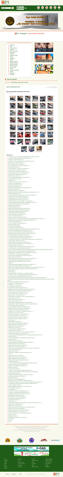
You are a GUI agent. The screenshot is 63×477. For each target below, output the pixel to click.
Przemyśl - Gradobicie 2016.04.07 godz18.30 (17, 223)
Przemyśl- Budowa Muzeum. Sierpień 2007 (16, 398)
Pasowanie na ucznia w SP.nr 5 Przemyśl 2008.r (17, 364)
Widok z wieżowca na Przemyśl (14, 256)
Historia (11, 56)
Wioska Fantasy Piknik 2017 (13, 189)
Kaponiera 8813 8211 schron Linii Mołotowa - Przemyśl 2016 (19, 200)
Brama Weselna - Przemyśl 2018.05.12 (15, 162)
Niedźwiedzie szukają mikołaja (14, 226)
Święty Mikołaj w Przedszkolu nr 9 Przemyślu (16, 417)
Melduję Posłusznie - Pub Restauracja (15, 326)
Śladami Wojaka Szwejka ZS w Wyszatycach (16, 356)
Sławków (10, 262)
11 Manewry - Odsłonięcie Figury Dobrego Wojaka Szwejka (19, 370)
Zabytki (11, 59)
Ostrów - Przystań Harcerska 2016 (14, 215)
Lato (9, 421)
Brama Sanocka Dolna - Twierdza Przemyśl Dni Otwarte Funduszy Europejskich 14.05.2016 (25, 218)
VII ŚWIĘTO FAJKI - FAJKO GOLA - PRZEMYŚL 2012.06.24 (19, 311)
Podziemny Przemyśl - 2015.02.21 (14, 245)
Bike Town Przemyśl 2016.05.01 (14, 221)
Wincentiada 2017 (11, 180)
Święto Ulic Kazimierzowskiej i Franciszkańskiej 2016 (18, 203)
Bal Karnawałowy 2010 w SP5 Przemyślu (16, 343)
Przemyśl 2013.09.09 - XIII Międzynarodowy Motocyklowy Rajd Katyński (22, 274)
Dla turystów (12, 52)
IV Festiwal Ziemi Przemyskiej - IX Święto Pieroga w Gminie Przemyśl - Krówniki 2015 (24, 239)
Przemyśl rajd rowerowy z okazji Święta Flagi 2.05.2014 (18, 261)
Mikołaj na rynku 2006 (12, 415)
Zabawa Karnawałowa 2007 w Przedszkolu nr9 (17, 411)
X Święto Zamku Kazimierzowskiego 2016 (16, 212)
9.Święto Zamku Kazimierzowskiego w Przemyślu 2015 (18, 242)
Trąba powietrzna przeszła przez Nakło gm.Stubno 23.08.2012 (20, 302)
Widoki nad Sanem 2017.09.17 (14, 175)
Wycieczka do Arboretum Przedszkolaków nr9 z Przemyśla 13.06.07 (21, 407)
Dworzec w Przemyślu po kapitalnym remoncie (17, 318)
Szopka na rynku (11, 414)
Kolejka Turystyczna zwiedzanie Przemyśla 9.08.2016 (18, 209)
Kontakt (11, 71)
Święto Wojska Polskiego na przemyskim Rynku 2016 (18, 208)
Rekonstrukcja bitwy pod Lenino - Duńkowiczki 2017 (18, 172)
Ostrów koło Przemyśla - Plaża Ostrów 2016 (16, 214)
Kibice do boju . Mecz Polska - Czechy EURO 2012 (18, 314)
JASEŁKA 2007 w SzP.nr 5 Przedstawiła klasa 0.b (17, 390)
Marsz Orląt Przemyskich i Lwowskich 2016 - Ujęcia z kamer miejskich (21, 195)
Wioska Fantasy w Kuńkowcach (14, 321)
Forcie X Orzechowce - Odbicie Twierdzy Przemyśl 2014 (19, 248)
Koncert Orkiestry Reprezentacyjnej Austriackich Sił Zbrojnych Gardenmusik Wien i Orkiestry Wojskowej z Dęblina (30, 249)
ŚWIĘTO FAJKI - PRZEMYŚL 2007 (15, 404)
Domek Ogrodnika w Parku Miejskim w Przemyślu (17, 323)
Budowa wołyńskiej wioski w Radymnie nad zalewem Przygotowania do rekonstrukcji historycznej (26, 277)
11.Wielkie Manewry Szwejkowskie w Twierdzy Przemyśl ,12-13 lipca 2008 (22, 371)
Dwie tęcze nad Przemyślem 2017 (14, 184)
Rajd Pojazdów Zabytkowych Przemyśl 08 (16, 376)
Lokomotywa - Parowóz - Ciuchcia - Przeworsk (17, 181)
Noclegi (11, 68)
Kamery (5, 463)
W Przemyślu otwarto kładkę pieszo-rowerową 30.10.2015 (19, 230)
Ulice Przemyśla (11, 401)
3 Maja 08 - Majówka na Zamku (14, 384)
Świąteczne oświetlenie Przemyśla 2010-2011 (17, 324)
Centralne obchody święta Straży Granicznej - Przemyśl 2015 (20, 243)
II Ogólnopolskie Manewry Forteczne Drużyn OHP (17, 333)
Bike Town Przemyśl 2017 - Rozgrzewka (16, 190)
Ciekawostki (12, 58)
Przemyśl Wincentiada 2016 (13, 206)
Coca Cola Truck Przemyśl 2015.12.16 (15, 227)
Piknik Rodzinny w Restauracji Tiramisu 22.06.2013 (18, 281)
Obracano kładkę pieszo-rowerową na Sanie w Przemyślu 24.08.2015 (21, 233)
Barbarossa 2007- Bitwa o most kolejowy (16, 408)
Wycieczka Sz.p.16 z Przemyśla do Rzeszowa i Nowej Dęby (19, 290)
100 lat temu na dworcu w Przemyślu (15, 355)
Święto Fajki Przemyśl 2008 (13, 373)
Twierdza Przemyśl (13, 61)
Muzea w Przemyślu (14, 50)
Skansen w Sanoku (12, 339)
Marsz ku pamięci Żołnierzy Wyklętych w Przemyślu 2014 (19, 265)
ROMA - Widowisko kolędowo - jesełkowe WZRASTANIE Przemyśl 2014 (22, 268)
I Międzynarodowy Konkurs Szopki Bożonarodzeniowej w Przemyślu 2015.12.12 (23, 228)
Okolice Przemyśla (13, 64)
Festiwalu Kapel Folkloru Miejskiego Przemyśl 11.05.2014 (19, 259)
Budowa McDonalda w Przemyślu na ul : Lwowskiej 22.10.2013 (20, 273)
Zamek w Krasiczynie (12, 377)
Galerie (5, 462)
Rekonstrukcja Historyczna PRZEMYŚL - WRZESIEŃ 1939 (19, 380)
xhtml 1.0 (42, 474)
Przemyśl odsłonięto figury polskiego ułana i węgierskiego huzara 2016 (21, 202)
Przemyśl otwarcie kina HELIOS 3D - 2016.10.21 (17, 199)
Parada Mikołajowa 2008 (13, 361)
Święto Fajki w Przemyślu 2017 (14, 186)
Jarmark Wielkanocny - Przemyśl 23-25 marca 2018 (18, 168)
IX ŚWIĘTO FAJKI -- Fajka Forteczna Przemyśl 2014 (18, 254)
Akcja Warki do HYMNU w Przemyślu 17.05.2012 (17, 317)
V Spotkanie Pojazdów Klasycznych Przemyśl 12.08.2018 (19, 158)
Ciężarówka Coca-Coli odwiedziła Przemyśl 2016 (17, 196)
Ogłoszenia (6, 460)
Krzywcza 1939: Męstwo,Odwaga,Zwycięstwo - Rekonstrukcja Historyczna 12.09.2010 (24, 334)
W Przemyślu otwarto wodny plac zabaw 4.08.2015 (18, 234)
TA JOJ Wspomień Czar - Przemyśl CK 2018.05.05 (18, 165)
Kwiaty (9, 420)
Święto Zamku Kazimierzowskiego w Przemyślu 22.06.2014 (19, 255)
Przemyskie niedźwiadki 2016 (14, 193)
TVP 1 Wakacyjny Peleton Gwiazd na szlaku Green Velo (19, 237)
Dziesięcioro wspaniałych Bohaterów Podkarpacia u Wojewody (20, 342)
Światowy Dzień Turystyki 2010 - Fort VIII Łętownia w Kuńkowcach (21, 331)
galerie (6, 82)
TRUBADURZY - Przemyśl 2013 (14, 284)
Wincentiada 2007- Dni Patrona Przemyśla (16, 396)
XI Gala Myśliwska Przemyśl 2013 (14, 286)
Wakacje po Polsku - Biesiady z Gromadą (16, 346)
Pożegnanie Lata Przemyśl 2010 (14, 330)
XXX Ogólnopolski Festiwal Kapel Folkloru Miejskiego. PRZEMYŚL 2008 (22, 383)
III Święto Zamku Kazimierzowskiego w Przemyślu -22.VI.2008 (20, 374)
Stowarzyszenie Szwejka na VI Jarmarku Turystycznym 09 (19, 352)
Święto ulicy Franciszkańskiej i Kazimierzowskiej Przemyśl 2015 (20, 231)
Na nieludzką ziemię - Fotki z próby (15, 340)
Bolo (9, 82)
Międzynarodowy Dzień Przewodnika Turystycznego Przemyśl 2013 (21, 289)
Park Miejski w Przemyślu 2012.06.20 (15, 312)
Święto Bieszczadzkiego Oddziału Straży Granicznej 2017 (19, 187)
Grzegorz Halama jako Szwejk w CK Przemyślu (17, 345)
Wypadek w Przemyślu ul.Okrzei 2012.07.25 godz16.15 (18, 308)
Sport (11, 46)
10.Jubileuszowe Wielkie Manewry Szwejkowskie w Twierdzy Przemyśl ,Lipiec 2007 (24, 402)
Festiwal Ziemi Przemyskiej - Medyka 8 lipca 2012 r (18, 309)
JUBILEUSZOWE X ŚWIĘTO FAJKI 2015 (16, 240)
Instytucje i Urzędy (13, 55)
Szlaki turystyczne (13, 65)
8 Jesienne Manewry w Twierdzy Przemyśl (16, 328)
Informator (12, 49)
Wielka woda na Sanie (12, 367)
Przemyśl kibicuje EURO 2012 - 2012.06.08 (16, 315)
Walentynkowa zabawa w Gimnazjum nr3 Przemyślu (18, 410)
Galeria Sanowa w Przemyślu (14, 327)
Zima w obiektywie (12, 389)
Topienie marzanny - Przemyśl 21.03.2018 (16, 170)
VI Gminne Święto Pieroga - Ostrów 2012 (16, 305)
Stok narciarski (13, 67)
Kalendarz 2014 (11, 271)
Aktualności (12, 45)
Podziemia (12, 53)
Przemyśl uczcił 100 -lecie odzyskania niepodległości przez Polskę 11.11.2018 (23, 156)
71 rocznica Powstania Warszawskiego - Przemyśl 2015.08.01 (20, 236)
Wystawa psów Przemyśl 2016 (14, 205)
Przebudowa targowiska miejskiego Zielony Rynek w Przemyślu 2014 (21, 264)
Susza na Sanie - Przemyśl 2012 (14, 300)
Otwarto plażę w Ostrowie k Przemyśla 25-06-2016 (18, 211)
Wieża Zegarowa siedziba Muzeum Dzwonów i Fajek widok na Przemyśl (22, 252)
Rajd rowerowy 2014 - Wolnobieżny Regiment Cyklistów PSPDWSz (21, 251)
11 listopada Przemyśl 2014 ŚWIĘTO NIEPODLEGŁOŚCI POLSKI (21, 246)
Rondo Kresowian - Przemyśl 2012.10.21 (16, 295)
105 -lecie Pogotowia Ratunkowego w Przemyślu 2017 (18, 177)
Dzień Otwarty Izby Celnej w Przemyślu (15, 395)
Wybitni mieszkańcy (14, 62)
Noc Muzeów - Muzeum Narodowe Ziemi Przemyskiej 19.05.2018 (20, 161)
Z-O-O (9, 354)
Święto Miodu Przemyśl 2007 (13, 399)
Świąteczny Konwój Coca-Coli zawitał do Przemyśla (18, 359)
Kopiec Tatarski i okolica (12, 351)
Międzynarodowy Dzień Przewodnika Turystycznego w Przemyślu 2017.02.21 (23, 192)
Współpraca (12, 73)
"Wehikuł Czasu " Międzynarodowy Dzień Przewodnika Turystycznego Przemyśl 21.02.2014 (25, 267)
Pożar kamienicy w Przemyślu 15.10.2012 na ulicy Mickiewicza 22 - (21, 296)
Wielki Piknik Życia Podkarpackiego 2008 (16, 379)
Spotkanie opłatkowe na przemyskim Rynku (16, 358)
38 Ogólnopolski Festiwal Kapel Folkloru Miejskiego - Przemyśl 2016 (21, 220)
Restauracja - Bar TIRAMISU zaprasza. (15, 283)
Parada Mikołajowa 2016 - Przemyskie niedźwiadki (18, 198)
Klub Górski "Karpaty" (14, 70)
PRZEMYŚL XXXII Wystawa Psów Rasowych (17, 365)
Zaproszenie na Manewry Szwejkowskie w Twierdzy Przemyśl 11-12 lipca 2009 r (23, 348)
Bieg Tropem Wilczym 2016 (13, 224)
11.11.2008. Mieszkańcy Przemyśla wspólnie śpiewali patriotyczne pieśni (22, 362)
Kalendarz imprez (13, 48)
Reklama (5, 466)
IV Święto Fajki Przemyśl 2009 (14, 349)
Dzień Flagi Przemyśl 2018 (13, 167)
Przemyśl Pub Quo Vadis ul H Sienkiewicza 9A (17, 287)
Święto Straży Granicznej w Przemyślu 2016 (16, 217)
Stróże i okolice (11, 270)
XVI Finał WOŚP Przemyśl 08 (14, 387)
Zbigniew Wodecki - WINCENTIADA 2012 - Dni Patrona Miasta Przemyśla (22, 303)
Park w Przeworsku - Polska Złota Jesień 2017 (17, 171)
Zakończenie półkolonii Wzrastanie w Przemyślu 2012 (18, 306)
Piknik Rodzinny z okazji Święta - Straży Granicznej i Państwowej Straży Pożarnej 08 (24, 382)
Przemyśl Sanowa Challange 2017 (14, 183)
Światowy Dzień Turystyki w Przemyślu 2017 (16, 174)
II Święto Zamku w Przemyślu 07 (14, 405)
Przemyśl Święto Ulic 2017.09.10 (14, 178)
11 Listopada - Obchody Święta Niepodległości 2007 (18, 392)
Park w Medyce (11, 320)
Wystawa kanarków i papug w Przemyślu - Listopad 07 (18, 393)
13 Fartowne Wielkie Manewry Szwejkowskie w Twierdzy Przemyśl (21, 337)
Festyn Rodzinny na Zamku (13, 368)
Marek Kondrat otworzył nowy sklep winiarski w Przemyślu (19, 276)
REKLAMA (12, 74)
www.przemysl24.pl (35, 426)
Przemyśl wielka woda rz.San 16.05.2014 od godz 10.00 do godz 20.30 (21, 258)
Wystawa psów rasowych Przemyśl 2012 (16, 299)
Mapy (5, 465)
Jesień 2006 (10, 418)
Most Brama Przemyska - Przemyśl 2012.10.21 (17, 293)
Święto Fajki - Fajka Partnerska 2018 (15, 159)
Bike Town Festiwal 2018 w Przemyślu (15, 164)
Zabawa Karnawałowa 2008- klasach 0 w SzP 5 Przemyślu (19, 386)
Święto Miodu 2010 (12, 336)
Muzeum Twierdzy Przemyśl (13, 298)
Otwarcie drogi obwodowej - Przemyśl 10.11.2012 (17, 292)
